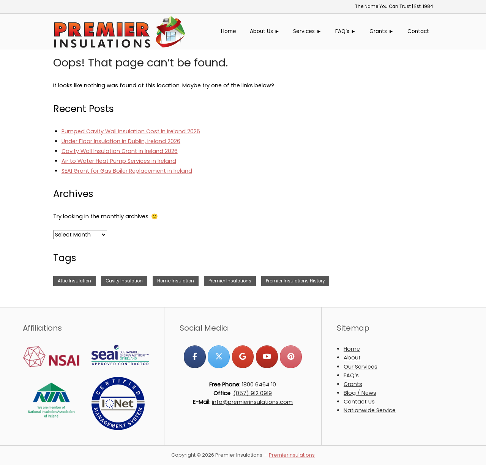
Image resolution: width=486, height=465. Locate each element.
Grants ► (381, 31)
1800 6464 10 (259, 384)
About (352, 357)
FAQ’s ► (345, 31)
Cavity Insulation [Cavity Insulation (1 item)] (124, 281)
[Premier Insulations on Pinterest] (290, 356)
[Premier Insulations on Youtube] (267, 356)
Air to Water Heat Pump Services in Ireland (119, 161)
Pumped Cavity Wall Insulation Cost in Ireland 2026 (131, 131)
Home (228, 31)
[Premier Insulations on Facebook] (194, 356)
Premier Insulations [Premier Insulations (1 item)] (229, 281)
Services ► (307, 31)
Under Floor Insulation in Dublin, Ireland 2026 (121, 141)
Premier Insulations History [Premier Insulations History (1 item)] (295, 281)
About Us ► (265, 31)
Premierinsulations (292, 455)
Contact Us (359, 401)
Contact (418, 31)
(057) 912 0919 (252, 393)
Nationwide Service (370, 410)
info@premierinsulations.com (252, 402)
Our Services (360, 366)
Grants (353, 384)
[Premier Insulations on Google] (243, 356)
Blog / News (360, 393)
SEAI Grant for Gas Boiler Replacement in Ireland (127, 171)
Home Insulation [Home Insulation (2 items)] (175, 281)
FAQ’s (351, 375)
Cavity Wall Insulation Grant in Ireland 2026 (120, 151)
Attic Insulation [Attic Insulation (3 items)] (74, 281)
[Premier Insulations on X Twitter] (218, 356)
